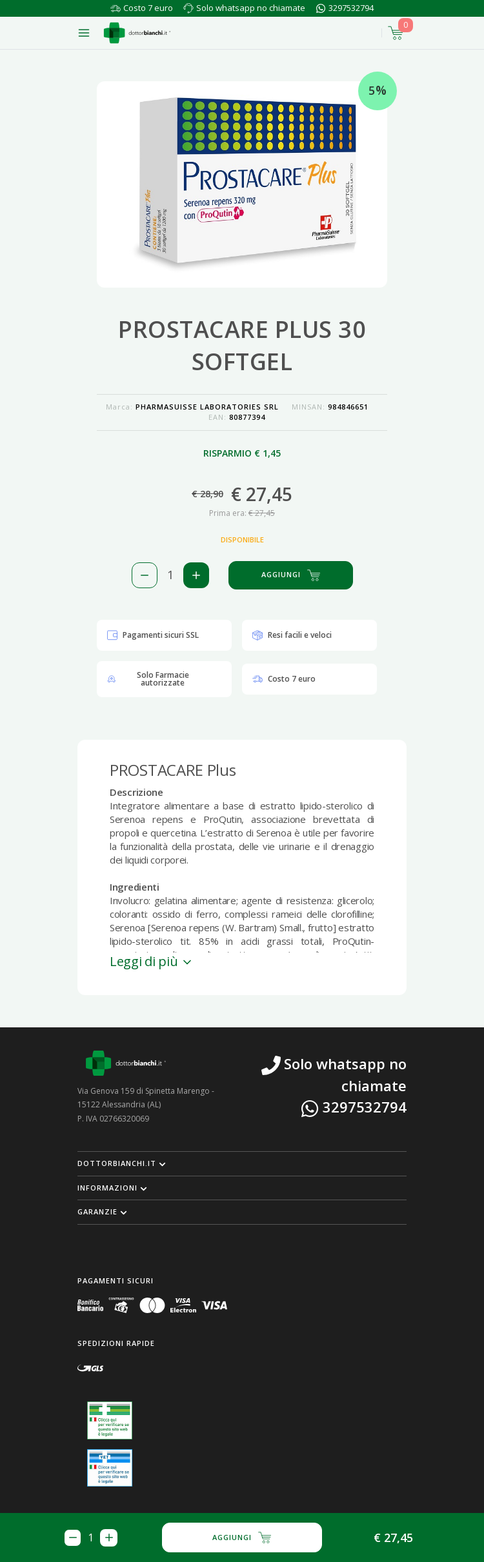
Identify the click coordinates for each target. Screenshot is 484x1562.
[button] (242, 1163)
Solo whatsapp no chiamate (250, 8)
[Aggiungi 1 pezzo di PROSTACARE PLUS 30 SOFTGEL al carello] (196, 575)
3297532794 (351, 8)
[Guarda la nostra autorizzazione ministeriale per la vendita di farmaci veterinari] (109, 1468)
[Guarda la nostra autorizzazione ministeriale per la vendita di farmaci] (109, 1420)
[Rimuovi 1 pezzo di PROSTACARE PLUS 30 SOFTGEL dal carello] (144, 575)
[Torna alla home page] (137, 33)
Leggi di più (152, 961)
